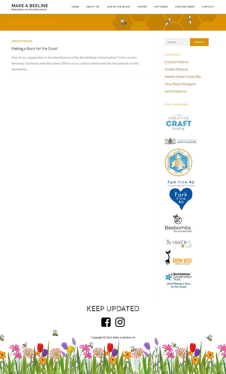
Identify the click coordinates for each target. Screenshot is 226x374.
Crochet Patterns (177, 62)
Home (75, 7)
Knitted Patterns (176, 69)
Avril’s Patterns (175, 91)
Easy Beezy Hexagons (180, 84)
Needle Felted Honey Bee (183, 76)
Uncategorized (22, 41)
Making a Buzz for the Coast (35, 48)
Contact (208, 7)
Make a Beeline (30, 5)
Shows (142, 7)
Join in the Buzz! (118, 7)
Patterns (161, 7)
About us (92, 7)
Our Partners (185, 7)
